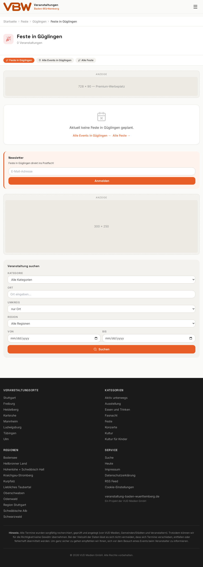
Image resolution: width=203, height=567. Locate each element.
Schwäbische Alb (15, 510)
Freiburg (9, 403)
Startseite (10, 21)
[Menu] (195, 7)
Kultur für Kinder (116, 439)
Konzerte (111, 427)
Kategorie (15, 273)
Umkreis (14, 302)
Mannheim (10, 421)
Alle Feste (85, 60)
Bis (104, 331)
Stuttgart (9, 397)
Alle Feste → (121, 135)
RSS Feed (111, 481)
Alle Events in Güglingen (55, 60)
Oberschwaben (13, 493)
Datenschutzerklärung (120, 475)
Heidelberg (11, 409)
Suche (109, 457)
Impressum (112, 469)
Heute (109, 463)
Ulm (6, 439)
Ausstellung (113, 403)
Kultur (109, 433)
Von (11, 331)
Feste (24, 21)
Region (13, 316)
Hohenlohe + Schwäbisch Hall (23, 469)
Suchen (101, 349)
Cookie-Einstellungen (119, 487)
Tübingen (9, 433)
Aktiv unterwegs (116, 397)
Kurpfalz (9, 481)
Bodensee (10, 457)
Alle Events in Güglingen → (92, 135)
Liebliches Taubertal (17, 487)
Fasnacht (111, 415)
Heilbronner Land (15, 463)
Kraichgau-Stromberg (18, 475)
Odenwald (10, 499)
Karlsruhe (9, 415)
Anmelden (102, 181)
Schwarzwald (12, 516)
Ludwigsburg (12, 427)
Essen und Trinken (117, 409)
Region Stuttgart (14, 505)
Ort (10, 287)
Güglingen (39, 21)
